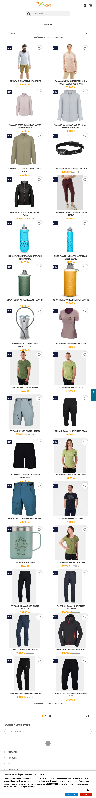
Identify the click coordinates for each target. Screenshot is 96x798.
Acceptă (71, 794)
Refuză (86, 794)
